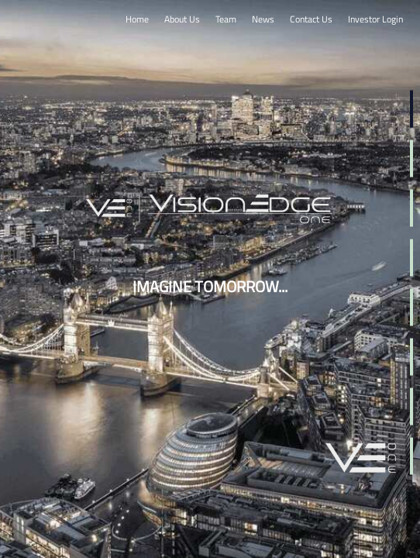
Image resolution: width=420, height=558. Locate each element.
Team (225, 19)
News (263, 19)
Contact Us (311, 19)
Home (137, 19)
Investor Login (375, 19)
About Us (182, 19)
